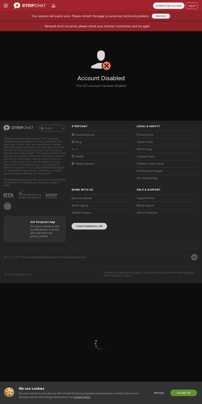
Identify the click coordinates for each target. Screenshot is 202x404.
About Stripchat (83, 134)
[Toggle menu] (6, 5)
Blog (76, 141)
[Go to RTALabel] (9, 195)
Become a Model (82, 198)
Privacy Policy (145, 134)
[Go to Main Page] (30, 5)
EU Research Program (150, 171)
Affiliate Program (81, 212)
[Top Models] (53, 5)
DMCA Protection (147, 212)
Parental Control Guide (150, 163)
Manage (159, 392)
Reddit (78, 156)
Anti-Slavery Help (147, 178)
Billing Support (145, 205)
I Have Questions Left (89, 226)
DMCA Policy (144, 149)
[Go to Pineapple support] (7, 206)
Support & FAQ (145, 198)
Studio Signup (80, 205)
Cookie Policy (82, 397)
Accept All (183, 392)
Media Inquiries (83, 163)
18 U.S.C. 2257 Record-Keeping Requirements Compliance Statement (45, 257)
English (52, 128)
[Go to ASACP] (51, 196)
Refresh (161, 16)
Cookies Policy (146, 156)
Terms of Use (145, 142)
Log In (192, 5)
